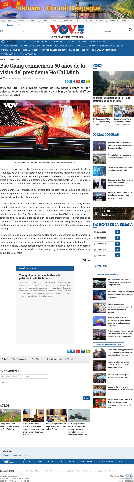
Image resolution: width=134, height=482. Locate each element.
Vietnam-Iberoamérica (53, 42)
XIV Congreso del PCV (79, 50)
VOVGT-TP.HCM (106, 461)
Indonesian (68, 21)
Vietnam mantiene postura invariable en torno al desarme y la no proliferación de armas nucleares (33, 429)
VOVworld (23, 359)
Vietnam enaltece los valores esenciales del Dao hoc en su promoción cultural (118, 365)
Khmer (91, 21)
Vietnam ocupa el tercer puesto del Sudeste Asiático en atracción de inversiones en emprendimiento (120, 334)
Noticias (11, 42)
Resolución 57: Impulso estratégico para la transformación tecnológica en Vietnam (121, 294)
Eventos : (7, 451)
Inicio (3, 59)
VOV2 (39, 461)
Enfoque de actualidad (28, 42)
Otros (4, 405)
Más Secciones (27, 54)
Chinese (34, 21)
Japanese (80, 21)
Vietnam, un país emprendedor (106, 274)
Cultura (82, 42)
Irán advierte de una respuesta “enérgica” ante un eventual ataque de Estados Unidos (120, 145)
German (56, 21)
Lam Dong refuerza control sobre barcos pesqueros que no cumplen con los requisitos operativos (77, 429)
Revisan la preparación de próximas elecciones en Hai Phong (56, 426)
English (9, 21)
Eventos (100, 266)
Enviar (86, 398)
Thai (114, 471)
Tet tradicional (8, 54)
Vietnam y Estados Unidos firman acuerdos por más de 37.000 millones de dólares (120, 195)
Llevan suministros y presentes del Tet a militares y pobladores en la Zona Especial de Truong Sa (120, 352)
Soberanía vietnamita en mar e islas (108, 345)
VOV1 (28, 461)
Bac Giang (36, 359)
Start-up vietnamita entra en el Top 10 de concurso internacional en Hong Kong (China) (120, 282)
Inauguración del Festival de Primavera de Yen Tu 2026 (9, 426)
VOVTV (121, 461)
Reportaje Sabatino (64, 46)
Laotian (112, 21)
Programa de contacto (87, 46)
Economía (70, 42)
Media (35, 50)
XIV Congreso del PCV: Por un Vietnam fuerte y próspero (101, 122)
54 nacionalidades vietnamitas (16, 46)
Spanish (108, 471)
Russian (123, 21)
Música (26, 50)
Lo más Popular (106, 135)
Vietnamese (21, 21)
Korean (101, 21)
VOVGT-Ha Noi (86, 461)
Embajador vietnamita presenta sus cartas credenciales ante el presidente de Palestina (120, 183)
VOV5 (71, 461)
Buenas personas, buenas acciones (18, 455)
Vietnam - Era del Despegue (54, 50)
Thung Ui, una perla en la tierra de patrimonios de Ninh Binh (40, 277)
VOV (13, 359)
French (45, 21)
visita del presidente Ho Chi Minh (60, 359)
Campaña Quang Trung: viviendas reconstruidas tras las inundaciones (122, 122)
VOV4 (61, 461)
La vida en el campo (42, 46)
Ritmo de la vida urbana (111, 46)
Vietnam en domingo (10, 50)
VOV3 (50, 461)
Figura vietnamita (97, 42)
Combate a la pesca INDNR (104, 50)
